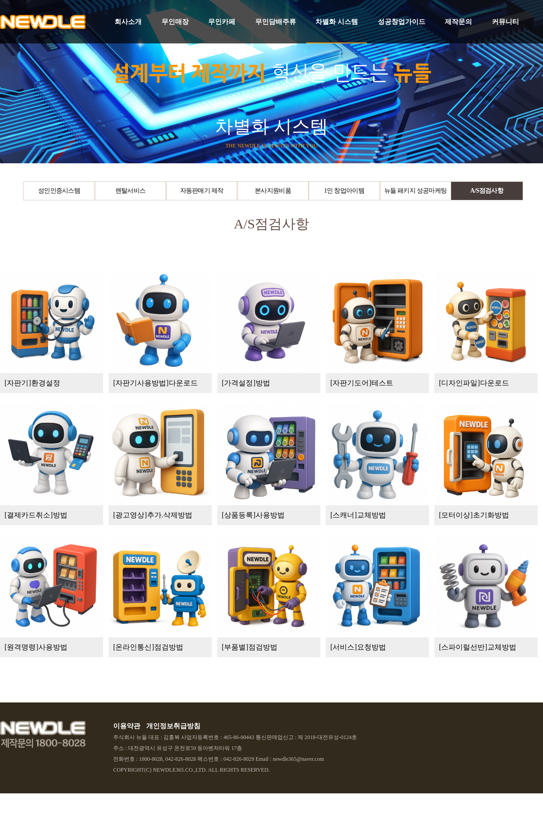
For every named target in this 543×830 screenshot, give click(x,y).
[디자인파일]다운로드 (474, 383)
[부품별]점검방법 (249, 647)
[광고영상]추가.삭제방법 (152, 515)
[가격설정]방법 (246, 383)
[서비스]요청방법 (358, 647)
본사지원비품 (273, 190)
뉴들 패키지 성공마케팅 (415, 190)
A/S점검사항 (486, 190)
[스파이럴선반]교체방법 (477, 647)
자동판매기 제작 (202, 190)
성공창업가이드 (401, 21)
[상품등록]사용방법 (253, 515)
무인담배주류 (275, 21)
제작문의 (458, 21)
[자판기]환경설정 (32, 383)
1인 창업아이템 (344, 190)
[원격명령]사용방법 (36, 647)
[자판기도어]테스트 (361, 383)
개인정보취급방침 (173, 726)
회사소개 (128, 21)
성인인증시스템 (59, 190)
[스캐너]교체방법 (358, 515)
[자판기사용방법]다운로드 (155, 383)
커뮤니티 (505, 21)
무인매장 (175, 21)
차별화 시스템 (336, 21)
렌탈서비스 (130, 190)
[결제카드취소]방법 (36, 515)
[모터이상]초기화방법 (474, 515)
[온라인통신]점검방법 (148, 647)
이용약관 (126, 726)
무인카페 (221, 21)
